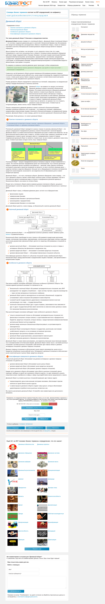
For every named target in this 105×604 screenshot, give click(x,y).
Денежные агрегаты (43, 444)
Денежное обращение (25, 453)
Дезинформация (53, 522)
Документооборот (86, 42)
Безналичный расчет (87, 116)
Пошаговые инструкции (76, 2)
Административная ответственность (87, 64)
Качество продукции (87, 161)
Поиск (97, 5)
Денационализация (54, 470)
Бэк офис (84, 131)
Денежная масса (53, 461)
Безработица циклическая (89, 138)
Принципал (84, 146)
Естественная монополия (89, 109)
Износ (83, 168)
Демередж (51, 479)
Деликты (21, 496)
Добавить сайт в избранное (35, 427)
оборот (38, 86)
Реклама (91, 5)
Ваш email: (37, 410)
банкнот (8, 234)
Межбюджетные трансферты (86, 124)
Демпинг (21, 479)
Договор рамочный (87, 71)
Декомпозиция (52, 505)
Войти (97, 2)
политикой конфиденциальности (27, 596)
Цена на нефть (85, 101)
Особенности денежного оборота (20, 31)
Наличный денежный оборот (19, 29)
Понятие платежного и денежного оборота (23, 27)
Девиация (21, 539)
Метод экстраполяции (87, 49)
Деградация (51, 531)
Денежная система (54, 453)
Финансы (54, 2)
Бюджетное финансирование (86, 87)
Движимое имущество (87, 34)
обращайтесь (47, 430)
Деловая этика (52, 487)
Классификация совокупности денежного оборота (25, 33)
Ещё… (85, 5)
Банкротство (61, 5)
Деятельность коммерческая (85, 79)
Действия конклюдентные (56, 513)
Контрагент (84, 27)
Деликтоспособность (54, 496)
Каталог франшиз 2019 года (47, 5)
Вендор (83, 56)
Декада (20, 513)
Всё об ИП (46, 2)
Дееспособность (23, 531)
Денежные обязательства (26, 444)
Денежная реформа (24, 461)
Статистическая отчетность (89, 94)
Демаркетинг (22, 487)
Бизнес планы (89, 2)
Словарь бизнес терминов (17, 12)
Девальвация (52, 539)
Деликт (20, 505)
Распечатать (55, 427)
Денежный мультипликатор (26, 470)
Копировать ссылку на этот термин (36, 407)
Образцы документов (73, 5)
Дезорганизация (23, 522)
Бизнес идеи (63, 2)
